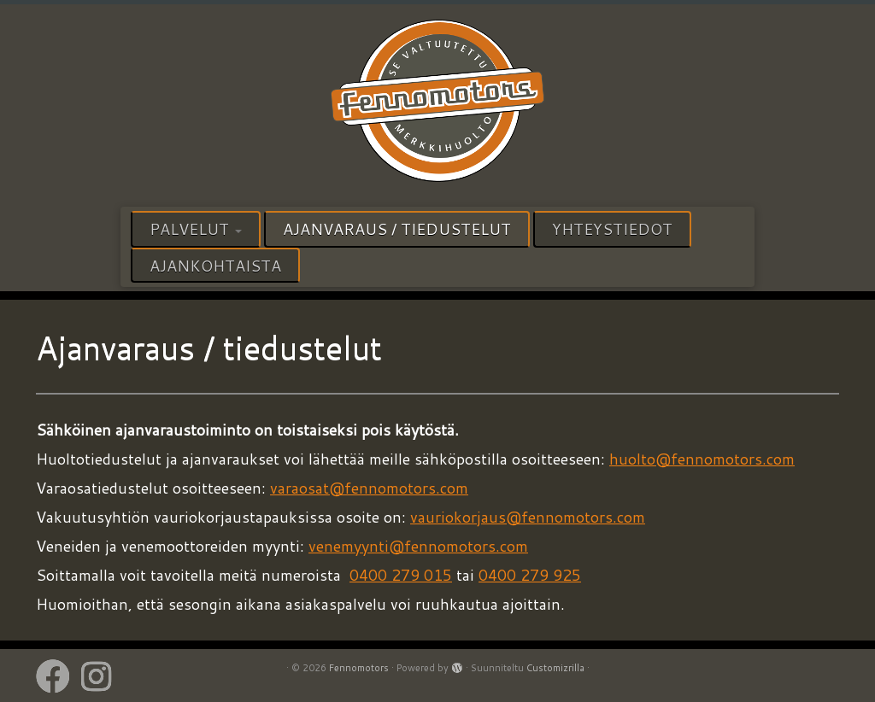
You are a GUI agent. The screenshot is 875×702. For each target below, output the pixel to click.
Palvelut (196, 229)
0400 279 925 (530, 575)
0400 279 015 (400, 575)
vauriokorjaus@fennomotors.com (527, 517)
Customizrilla (555, 668)
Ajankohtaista (215, 265)
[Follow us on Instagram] (101, 676)
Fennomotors (359, 668)
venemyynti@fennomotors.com (418, 546)
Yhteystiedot (612, 229)
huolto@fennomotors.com (702, 459)
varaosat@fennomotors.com (369, 488)
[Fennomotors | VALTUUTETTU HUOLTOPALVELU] (437, 103)
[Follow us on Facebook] (58, 676)
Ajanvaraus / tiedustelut (397, 229)
